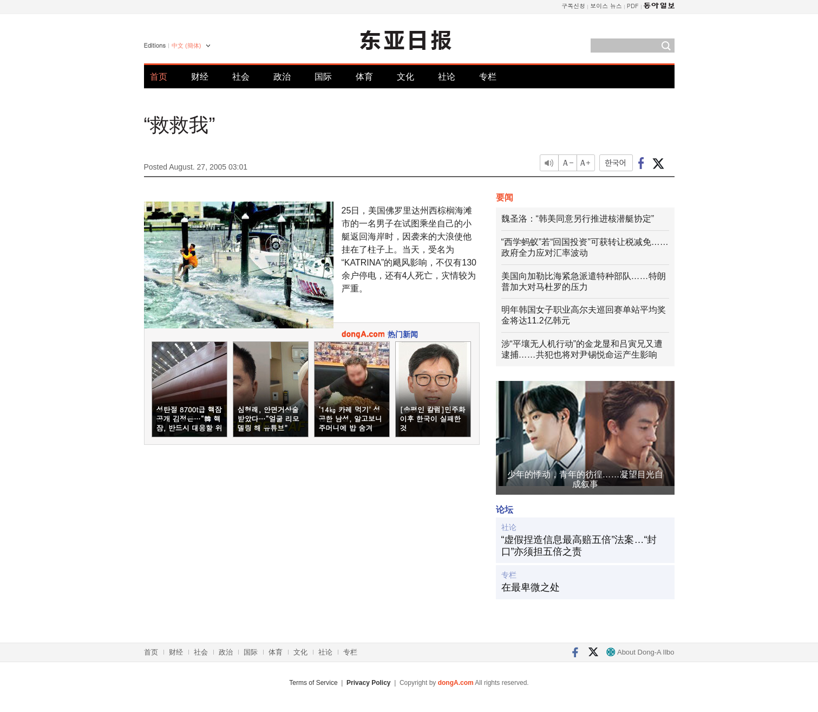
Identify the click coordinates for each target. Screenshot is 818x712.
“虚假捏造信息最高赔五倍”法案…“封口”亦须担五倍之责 (579, 545)
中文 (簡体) (186, 45)
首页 (158, 76)
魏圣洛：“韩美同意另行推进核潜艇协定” (578, 218)
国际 (323, 76)
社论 (446, 76)
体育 (364, 76)
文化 (405, 76)
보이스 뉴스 (606, 6)
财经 (199, 76)
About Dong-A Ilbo (640, 652)
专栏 (487, 76)
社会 (241, 76)
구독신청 (573, 6)
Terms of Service (313, 683)
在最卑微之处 (530, 587)
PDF (633, 6)
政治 (282, 76)
